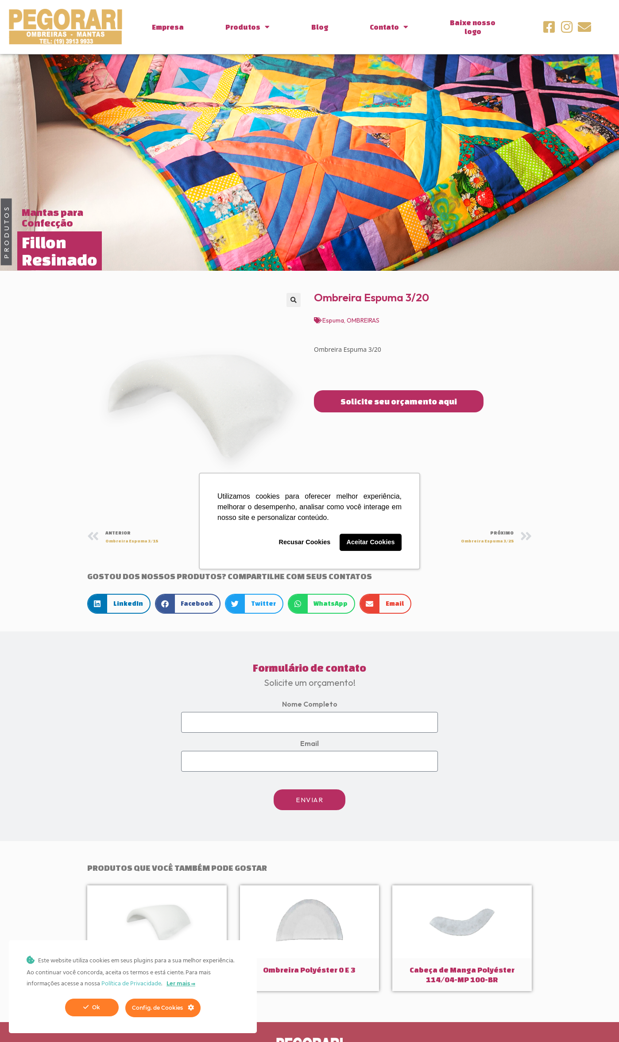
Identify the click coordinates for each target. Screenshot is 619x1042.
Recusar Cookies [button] (305, 542)
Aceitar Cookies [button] (371, 542)
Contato (389, 27)
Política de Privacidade (131, 984)
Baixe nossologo (472, 27)
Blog (319, 27)
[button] (293, 300)
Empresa (168, 27)
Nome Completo (309, 704)
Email (309, 743)
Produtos (247, 27)
